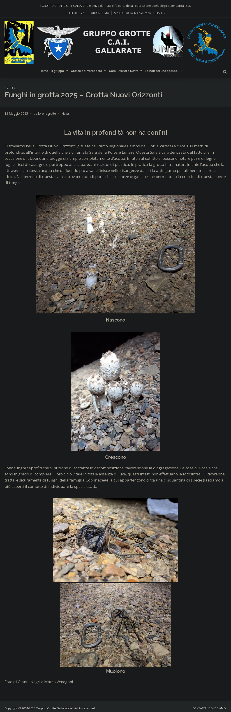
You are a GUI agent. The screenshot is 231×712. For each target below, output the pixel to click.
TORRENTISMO (99, 13)
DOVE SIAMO (217, 708)
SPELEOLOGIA (75, 13)
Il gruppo (57, 71)
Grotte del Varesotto (86, 71)
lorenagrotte (47, 113)
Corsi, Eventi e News (123, 71)
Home (44, 71)
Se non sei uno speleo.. (162, 71)
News (66, 113)
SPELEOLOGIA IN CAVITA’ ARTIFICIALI (138, 13)
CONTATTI (199, 708)
